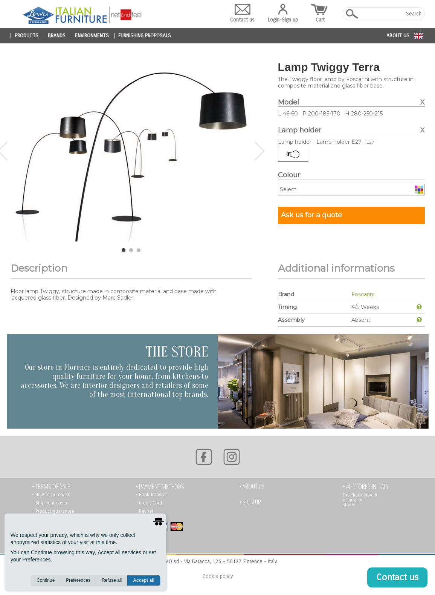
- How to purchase (51, 494)
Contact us (242, 13)
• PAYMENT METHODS (160, 486)
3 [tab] (138, 250)
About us (397, 35)
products (26, 35)
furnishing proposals (144, 35)
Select (288, 189)
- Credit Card (149, 503)
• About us (252, 486)
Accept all (143, 580)
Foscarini (362, 294)
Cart (320, 13)
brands (57, 35)
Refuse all (112, 580)
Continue (46, 580)
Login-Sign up (283, 13)
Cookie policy (218, 576)
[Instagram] (231, 457)
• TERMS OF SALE (51, 486)
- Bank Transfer (151, 494)
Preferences (78, 580)
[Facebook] (204, 457)
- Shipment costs (49, 503)
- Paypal (144, 511)
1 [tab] (123, 250)
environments (92, 35)
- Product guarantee (53, 511)
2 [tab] (131, 250)
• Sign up (250, 502)
